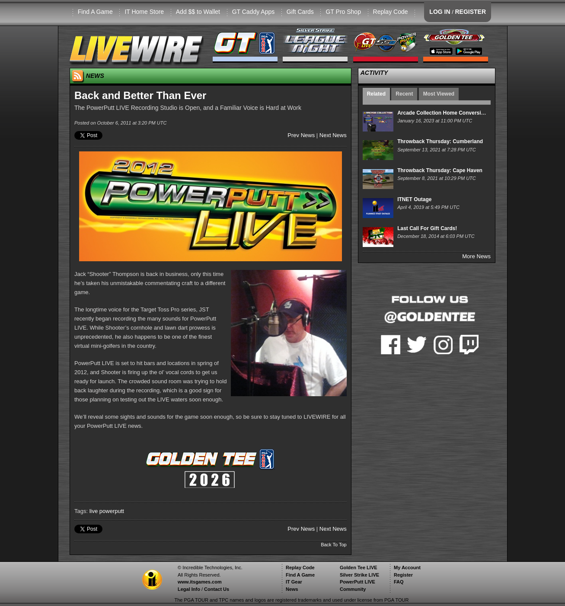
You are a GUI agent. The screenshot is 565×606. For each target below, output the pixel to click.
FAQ (399, 581)
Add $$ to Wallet (198, 11)
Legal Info (189, 589)
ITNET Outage (414, 199)
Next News (333, 135)
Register (403, 574)
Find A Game (95, 11)
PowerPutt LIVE (357, 581)
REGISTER (470, 11)
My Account (407, 567)
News (292, 589)
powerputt (111, 511)
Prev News (301, 135)
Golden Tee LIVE (358, 567)
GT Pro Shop (343, 11)
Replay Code (390, 11)
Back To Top (334, 544)
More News (476, 256)
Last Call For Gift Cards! (427, 228)
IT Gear (294, 581)
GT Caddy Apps (253, 11)
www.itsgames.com (200, 581)
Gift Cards (300, 11)
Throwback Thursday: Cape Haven (439, 170)
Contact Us (216, 589)
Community (353, 589)
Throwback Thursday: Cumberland (440, 141)
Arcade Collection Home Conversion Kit (446, 113)
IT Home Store (144, 11)
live (93, 511)
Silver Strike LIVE (359, 574)
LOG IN (439, 11)
